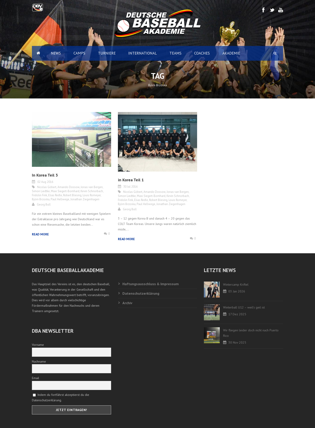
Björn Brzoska (41, 199)
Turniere (107, 53)
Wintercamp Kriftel (235, 284)
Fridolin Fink (39, 195)
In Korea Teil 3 (45, 175)
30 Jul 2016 (130, 187)
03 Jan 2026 (236, 291)
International (142, 53)
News (56, 53)
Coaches (202, 53)
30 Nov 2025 (237, 342)
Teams (175, 53)
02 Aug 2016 (45, 182)
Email (35, 378)
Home (38, 53)
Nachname (39, 361)
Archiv (127, 303)
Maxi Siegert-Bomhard (65, 191)
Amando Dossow (68, 187)
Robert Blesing (72, 195)
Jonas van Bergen (92, 187)
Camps (79, 53)
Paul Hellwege (60, 199)
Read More (40, 234)
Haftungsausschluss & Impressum (150, 284)
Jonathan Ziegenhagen (84, 199)
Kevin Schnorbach (92, 191)
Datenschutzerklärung (140, 293)
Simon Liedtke (41, 191)
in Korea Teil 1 (131, 179)
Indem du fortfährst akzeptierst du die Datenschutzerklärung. (60, 397)
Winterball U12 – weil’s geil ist (244, 307)
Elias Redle (55, 195)
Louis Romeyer (92, 195)
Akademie (231, 53)
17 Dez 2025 (237, 314)
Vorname (38, 345)
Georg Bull (44, 204)
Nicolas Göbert (46, 187)
